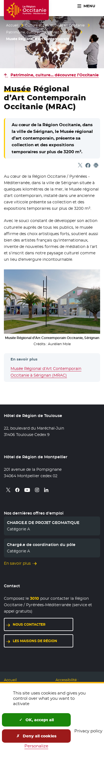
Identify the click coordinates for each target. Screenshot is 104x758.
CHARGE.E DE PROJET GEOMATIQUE (43, 522)
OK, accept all (36, 719)
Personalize (36, 746)
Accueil (12, 25)
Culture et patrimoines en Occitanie (55, 25)
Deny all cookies (36, 735)
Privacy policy (88, 730)
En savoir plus (17, 563)
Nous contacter (29, 624)
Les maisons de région (35, 641)
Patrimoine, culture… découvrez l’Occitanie (41, 32)
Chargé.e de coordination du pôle (41, 544)
